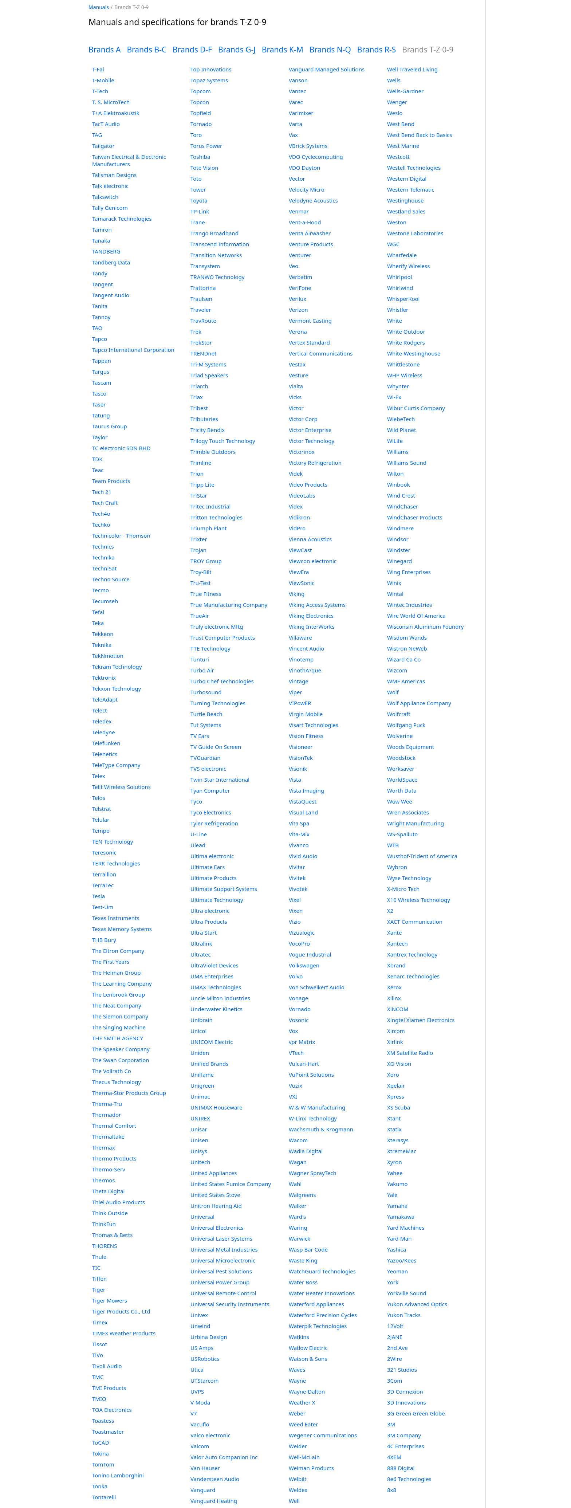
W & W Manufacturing (317, 1107)
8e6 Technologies (409, 1479)
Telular (100, 819)
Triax (196, 397)
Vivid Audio (303, 856)
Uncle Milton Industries (220, 998)
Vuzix (295, 1085)
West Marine (403, 145)
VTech (296, 1052)
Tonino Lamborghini (118, 1475)
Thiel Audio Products (118, 1202)
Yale (392, 1194)
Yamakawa (400, 1216)
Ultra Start (203, 932)
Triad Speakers (209, 375)
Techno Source (111, 579)
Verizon (298, 309)
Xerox (394, 987)
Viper (295, 692)
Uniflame (202, 1074)
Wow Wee (399, 801)
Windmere (400, 528)
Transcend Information (219, 244)
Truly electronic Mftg (216, 626)
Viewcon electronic (312, 561)
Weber (297, 1413)
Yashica (396, 1249)
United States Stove (215, 1194)
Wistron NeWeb (407, 648)
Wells (394, 80)
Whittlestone (403, 364)
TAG (97, 134)
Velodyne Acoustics (313, 200)
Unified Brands (209, 1063)
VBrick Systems (308, 145)
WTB (393, 845)
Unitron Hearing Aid (216, 1205)
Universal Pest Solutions (221, 1271)
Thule (99, 1256)
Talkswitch (105, 196)
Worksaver (400, 768)
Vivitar (297, 867)
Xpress (395, 1096)
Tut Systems (205, 725)
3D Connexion (405, 1391)
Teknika (101, 644)
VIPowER (300, 703)
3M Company (404, 1435)
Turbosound (205, 692)
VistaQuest (302, 801)
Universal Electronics (217, 1227)
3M (391, 1424)
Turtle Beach (206, 714)
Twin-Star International (219, 779)
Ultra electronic (209, 910)
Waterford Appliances (316, 1304)
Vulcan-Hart (304, 1063)
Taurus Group (109, 426)
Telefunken (106, 743)
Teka (98, 623)
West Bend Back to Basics (419, 134)
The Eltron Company (118, 950)
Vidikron (299, 517)
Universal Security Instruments (229, 1304)
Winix (394, 582)
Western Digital (406, 178)
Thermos (103, 1180)
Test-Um (102, 907)
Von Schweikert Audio (316, 987)
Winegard (399, 561)
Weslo (394, 113)
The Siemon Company (120, 1016)
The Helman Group (116, 972)
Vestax (297, 364)
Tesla (98, 896)
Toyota (199, 200)
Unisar (198, 1129)
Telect (99, 710)
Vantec (297, 91)
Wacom (298, 1140)
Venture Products (311, 244)
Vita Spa (299, 823)
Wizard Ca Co (404, 659)
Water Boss (303, 1282)
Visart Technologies (313, 725)
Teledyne (103, 732)
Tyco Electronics (210, 812)
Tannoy (101, 317)
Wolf (393, 692)
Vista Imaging (306, 790)
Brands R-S (376, 49)
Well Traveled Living (412, 69)
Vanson (298, 80)
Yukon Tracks (404, 1315)
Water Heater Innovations (322, 1293)
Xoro (393, 1074)
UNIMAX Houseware (216, 1107)
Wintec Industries (409, 604)
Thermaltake (108, 1136)
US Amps (201, 1347)
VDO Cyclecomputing (316, 156)
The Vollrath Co (111, 1071)
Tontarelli (104, 1497)
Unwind (200, 1326)
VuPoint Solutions (311, 1074)
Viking (296, 593)
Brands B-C (146, 49)
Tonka (99, 1486)
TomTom (103, 1464)
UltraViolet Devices (214, 965)
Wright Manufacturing (415, 823)
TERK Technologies (116, 863)
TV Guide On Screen (215, 746)
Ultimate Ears (207, 867)
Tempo (101, 830)
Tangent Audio (110, 295)
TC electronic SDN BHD (121, 448)
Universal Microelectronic (222, 1260)
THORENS (104, 1245)
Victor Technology (311, 440)
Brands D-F (192, 49)
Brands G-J (237, 49)
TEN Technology (112, 841)
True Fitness (205, 593)
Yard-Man (399, 1238)
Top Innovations (211, 69)
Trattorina (203, 287)
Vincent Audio (306, 648)
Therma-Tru (107, 1103)
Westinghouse (405, 200)
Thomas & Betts (112, 1234)
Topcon (199, 102)
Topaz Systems (209, 80)
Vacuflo (199, 1424)
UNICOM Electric (211, 1041)
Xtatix (394, 1129)
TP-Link (199, 211)
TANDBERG (106, 251)
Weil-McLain (304, 1457)
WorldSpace (402, 779)
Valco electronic (210, 1435)
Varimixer (301, 113)
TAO (97, 327)
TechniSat (104, 568)
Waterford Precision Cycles (323, 1315)
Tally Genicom (110, 207)
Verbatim (300, 276)
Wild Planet (401, 429)
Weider (298, 1446)
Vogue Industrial (310, 954)
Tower (198, 189)
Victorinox (302, 451)
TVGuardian (205, 757)
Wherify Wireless (408, 266)
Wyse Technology (409, 877)
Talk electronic (110, 185)
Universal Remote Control (223, 1293)
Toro (196, 134)
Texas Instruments (115, 918)
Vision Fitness (306, 735)
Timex (99, 1322)
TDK (97, 459)
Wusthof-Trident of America (422, 856)
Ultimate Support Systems (223, 888)
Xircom (396, 1030)
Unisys (198, 1151)
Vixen (296, 910)
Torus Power (206, 145)
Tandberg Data (111, 262)
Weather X (302, 1402)
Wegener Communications (323, 1435)
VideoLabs (302, 495)
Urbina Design (208, 1336)
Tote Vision (204, 167)
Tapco (99, 338)
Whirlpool (399, 276)
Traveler (200, 309)
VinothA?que (305, 670)
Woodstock (401, 757)
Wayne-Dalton (307, 1391)
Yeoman (397, 1271)
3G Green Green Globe (416, 1413)
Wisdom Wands (407, 637)
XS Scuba (398, 1107)
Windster (398, 550)
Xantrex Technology (412, 954)
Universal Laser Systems (221, 1238)
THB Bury (104, 939)
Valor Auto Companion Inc (224, 1457)
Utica (197, 1369)
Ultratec (200, 954)
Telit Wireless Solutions (121, 786)
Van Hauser (205, 1468)
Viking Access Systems (317, 604)
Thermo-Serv (108, 1169)
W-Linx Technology (313, 1118)
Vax (293, 134)
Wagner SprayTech (312, 1173)
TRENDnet (203, 353)
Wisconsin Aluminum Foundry (425, 626)
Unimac (200, 1096)
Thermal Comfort (114, 1125)
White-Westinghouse (413, 353)
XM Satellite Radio (410, 1052)
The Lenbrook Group (118, 994)
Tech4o (101, 513)
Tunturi (199, 659)
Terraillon (104, 874)
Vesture (298, 375)
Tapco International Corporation (133, 349)
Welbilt (297, 1479)
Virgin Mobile (306, 714)
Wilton (395, 473)
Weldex (298, 1489)
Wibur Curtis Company (416, 408)
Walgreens (302, 1194)
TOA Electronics (112, 1409)
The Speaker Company (121, 1049)
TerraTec (103, 885)
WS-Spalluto (402, 834)
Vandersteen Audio (214, 1479)
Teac (97, 470)
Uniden (199, 1052)
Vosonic (298, 1020)
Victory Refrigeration (315, 462)
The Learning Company (122, 983)
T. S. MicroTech (111, 102)
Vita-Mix (299, 834)
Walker (298, 1205)
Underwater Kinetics (216, 1009)
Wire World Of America (416, 615)
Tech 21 (101, 491)
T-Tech (100, 91)
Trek (195, 331)
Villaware (300, 637)
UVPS (197, 1391)
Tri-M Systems (208, 364)
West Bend (400, 123)
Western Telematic (410, 189)
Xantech (397, 943)
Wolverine (400, 735)
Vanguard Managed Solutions (327, 69)
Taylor (99, 437)
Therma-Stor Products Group (129, 1092)
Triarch (199, 386)
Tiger (98, 1289)
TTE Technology (210, 648)
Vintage (298, 681)
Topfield (200, 113)
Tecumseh (105, 601)
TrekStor (201, 342)
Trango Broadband (214, 233)
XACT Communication (414, 921)
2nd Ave (397, 1347)
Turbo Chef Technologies (222, 681)
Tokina (100, 1453)
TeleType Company (116, 765)
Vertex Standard (309, 342)
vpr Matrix (302, 1041)
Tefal (98, 612)
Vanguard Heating (213, 1500)
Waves (297, 1369)
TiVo (97, 1355)
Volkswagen (304, 965)
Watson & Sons (308, 1358)
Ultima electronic (212, 856)
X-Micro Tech (403, 888)
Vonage (298, 998)
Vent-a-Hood (305, 222)
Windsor (398, 539)
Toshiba (200, 156)
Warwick (299, 1238)
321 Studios (402, 1369)
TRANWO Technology (217, 276)
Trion (197, 473)
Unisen (199, 1140)
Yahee (394, 1173)
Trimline (200, 462)
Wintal (395, 593)
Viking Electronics (311, 615)
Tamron (102, 229)
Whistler (397, 309)
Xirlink (395, 1041)
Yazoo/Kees (401, 1260)
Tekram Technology (117, 666)
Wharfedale (402, 255)
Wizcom (397, 670)
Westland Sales (406, 211)
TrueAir (199, 615)
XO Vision (399, 1063)
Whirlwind (400, 287)
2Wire (394, 1358)
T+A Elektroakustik (115, 113)
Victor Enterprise (310, 429)
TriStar (198, 495)
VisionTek (301, 757)
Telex (98, 775)
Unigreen (202, 1085)
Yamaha (397, 1205)
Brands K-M (282, 49)
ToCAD (100, 1442)
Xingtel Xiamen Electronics (420, 1020)
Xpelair (396, 1085)
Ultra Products (208, 921)
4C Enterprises (405, 1446)
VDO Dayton (304, 167)
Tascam (101, 382)
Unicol (198, 1030)
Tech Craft (105, 502)
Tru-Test (200, 582)
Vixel (295, 899)
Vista (295, 779)
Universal (202, 1216)
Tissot (99, 1344)
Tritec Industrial (210, 506)
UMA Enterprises (211, 976)
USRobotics (205, 1358)
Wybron (397, 867)
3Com (394, 1380)
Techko (101, 524)
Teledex (101, 721)
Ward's (297, 1216)
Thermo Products (114, 1158)
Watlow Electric (308, 1347)
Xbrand (396, 965)
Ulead (197, 845)
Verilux (297, 298)
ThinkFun (104, 1224)
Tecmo (100, 590)
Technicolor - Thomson (121, 535)
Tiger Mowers (109, 1300)
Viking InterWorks (312, 626)
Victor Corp (303, 419)
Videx (296, 506)
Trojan (198, 550)
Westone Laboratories (415, 233)
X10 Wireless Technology (418, 899)
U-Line (198, 834)
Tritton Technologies (216, 517)
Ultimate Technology (216, 899)
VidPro (297, 528)
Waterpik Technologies (318, 1326)
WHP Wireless (404, 375)
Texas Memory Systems (122, 928)
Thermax (103, 1147)
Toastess (103, 1420)
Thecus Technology (116, 1081)
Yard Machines (405, 1227)
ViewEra (299, 572)
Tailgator (103, 145)
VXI (293, 1096)
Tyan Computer (210, 790)
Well (294, 1500)
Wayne (297, 1380)
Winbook (398, 484)
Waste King (303, 1260)
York (392, 1282)
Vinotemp (301, 659)
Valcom (199, 1446)
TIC (96, 1267)
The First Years (110, 961)
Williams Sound (406, 462)
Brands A (104, 49)
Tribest (199, 408)
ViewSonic (301, 582)
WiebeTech (401, 419)
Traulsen (201, 298)
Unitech (200, 1162)
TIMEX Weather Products (123, 1333)
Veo (293, 266)
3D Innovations (406, 1402)
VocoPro (299, 943)
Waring (298, 1227)
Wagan (298, 1162)
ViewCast (300, 550)
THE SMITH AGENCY (117, 1038)
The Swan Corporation (120, 1060)
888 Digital (400, 1468)
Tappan (101, 360)
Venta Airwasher (310, 233)
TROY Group (206, 561)
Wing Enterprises (409, 572)
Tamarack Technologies (122, 218)
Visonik (298, 768)
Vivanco (298, 845)
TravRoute (203, 320)
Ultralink (201, 943)
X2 (390, 910)
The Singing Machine (119, 1027)
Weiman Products (311, 1468)
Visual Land (303, 812)
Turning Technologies (217, 703)
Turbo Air (202, 670)
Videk (296, 473)
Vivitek (297, 877)
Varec (296, 102)
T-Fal (98, 69)
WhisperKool (403, 298)
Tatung (101, 415)
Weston (396, 222)
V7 (193, 1413)
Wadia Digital (306, 1151)
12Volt (395, 1326)
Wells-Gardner (405, 91)
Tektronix (104, 677)
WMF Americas (406, 681)
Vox (293, 1030)
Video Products (308, 484)
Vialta (296, 386)
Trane (197, 222)
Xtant (394, 1118)
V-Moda (200, 1402)
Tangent (102, 284)
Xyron (394, 1162)
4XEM (394, 1457)
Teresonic (104, 852)
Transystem (205, 266)
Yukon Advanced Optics (417, 1304)
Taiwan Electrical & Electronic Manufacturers (129, 160)
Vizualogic (302, 932)
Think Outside (110, 1213)
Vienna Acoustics (310, 539)
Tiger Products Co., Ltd (121, 1311)
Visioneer (300, 746)
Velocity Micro (306, 189)
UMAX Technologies (215, 987)
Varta (295, 123)
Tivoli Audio (107, 1366)
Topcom (200, 91)
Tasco (99, 393)
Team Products (111, 480)
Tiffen (99, 1278)
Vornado (300, 1009)
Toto (196, 178)
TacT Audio (106, 123)
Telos (98, 797)
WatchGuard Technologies (322, 1271)
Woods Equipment (410, 746)
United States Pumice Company (230, 1183)
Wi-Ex (394, 397)
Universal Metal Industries (224, 1249)
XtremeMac (401, 1151)
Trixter (198, 539)
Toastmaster (108, 1431)
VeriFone (300, 287)
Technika (103, 557)
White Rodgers (406, 342)
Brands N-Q (330, 49)
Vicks (295, 397)
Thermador (106, 1114)
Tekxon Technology (116, 688)
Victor (296, 408)
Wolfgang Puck (406, 725)
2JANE (394, 1336)
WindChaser (402, 506)
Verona (298, 331)
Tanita (100, 306)
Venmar (299, 211)
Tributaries (204, 419)
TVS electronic (208, 768)
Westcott (398, 156)
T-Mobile (103, 80)
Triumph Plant (208, 528)
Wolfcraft (398, 714)
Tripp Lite (202, 484)
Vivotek (298, 888)
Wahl (295, 1183)
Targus (100, 371)
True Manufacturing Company (228, 604)
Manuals (98, 7)
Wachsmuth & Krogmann (321, 1129)
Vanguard (202, 1489)
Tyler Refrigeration (214, 823)
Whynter (398, 386)
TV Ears (199, 735)
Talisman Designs (114, 174)
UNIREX (200, 1118)
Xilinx (394, 998)
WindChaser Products (414, 517)
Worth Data (402, 790)
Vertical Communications (321, 353)
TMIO (99, 1398)
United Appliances (213, 1173)
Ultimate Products (213, 877)
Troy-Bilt (201, 572)
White (394, 320)
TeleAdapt (105, 699)
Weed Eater (303, 1424)
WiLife (395, 440)
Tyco (196, 801)
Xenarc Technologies (413, 976)
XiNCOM (398, 1009)
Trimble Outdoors (213, 451)
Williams (398, 451)
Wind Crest (401, 495)
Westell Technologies (414, 167)
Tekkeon (103, 633)
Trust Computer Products (222, 637)
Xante (394, 932)
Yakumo (397, 1183)
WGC (393, 244)
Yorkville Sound (406, 1293)
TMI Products (109, 1387)
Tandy (99, 273)
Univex (199, 1315)
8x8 (391, 1489)
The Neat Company (116, 1005)
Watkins (299, 1336)
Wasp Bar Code (308, 1249)
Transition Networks (216, 255)
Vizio (295, 921)
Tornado (201, 123)
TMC (97, 1377)
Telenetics (104, 754)
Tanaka (101, 240)
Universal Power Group (219, 1282)
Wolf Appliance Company (419, 703)
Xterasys (398, 1140)
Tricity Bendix (207, 429)
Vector (297, 178)
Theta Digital (108, 1191)
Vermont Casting (310, 320)
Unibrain (201, 1020)
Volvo (296, 976)
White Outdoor (406, 331)
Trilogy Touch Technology (222, 440)
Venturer (300, 255)
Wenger (397, 102)
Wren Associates (408, 812)
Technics (103, 546)
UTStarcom (204, 1380)
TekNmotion (107, 655)
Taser (99, 404)
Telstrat (101, 808)
